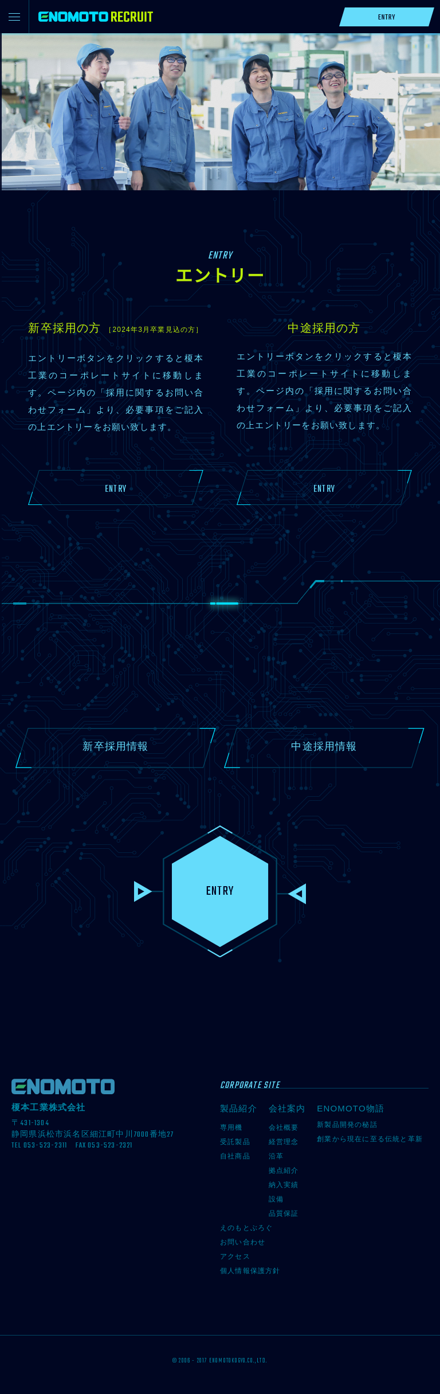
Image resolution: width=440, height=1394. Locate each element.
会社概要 (284, 1127)
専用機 (231, 1127)
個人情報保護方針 (250, 1271)
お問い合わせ (242, 1242)
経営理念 (284, 1142)
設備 (276, 1199)
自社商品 (235, 1156)
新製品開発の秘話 (347, 1125)
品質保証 (284, 1213)
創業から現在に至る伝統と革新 (370, 1139)
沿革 (276, 1156)
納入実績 (284, 1185)
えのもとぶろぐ (246, 1228)
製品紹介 (238, 1108)
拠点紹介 (284, 1170)
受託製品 (235, 1142)
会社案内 (287, 1108)
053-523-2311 (45, 1146)
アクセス (235, 1256)
